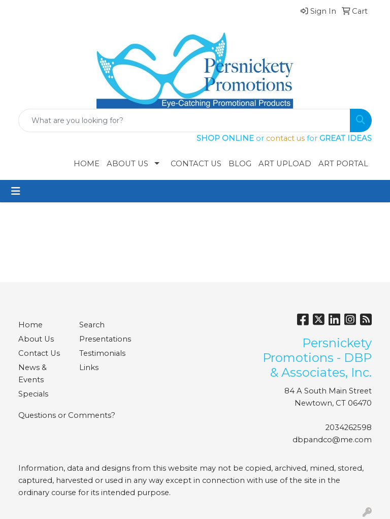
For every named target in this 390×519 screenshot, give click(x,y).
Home (87, 163)
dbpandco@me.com (332, 439)
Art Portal (343, 163)
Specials (33, 394)
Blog (240, 163)
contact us (285, 138)
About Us (127, 163)
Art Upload (284, 163)
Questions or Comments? (66, 415)
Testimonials (102, 353)
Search (92, 324)
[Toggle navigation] (15, 191)
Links (89, 367)
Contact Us (196, 163)
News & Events (32, 373)
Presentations (103, 339)
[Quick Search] (184, 120)
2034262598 (349, 427)
